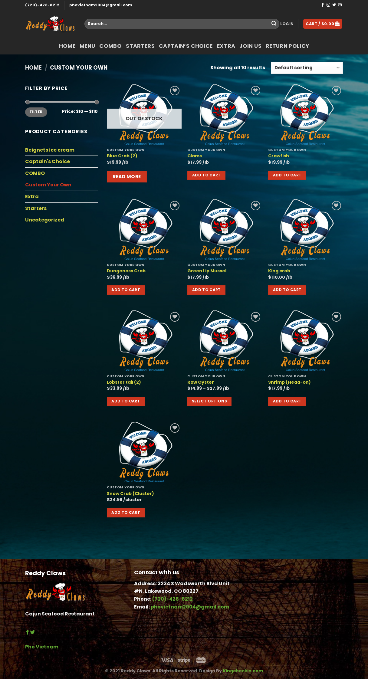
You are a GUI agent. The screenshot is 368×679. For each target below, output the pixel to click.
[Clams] (224, 114)
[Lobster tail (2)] (144, 340)
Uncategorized (44, 219)
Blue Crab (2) (122, 156)
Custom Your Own (48, 184)
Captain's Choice (47, 161)
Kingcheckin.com (243, 671)
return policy (287, 46)
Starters (140, 46)
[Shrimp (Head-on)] (305, 340)
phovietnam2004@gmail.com (100, 5)
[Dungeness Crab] (144, 229)
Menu (87, 46)
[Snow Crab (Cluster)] (144, 452)
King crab (279, 271)
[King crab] (305, 229)
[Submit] (274, 24)
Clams (194, 156)
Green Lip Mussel (206, 271)
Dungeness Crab (126, 271)
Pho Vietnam (41, 646)
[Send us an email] (340, 5)
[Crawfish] (305, 114)
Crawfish (278, 156)
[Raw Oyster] (224, 340)
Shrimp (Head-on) (289, 382)
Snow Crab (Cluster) (130, 494)
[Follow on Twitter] (334, 5)
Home (67, 46)
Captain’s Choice (186, 46)
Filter (36, 112)
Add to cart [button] (206, 175)
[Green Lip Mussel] (224, 229)
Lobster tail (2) (124, 382)
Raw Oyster (200, 382)
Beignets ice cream (49, 149)
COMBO (110, 46)
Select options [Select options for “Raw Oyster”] (209, 401)
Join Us (250, 46)
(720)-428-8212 (42, 5)
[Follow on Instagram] (328, 5)
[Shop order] (307, 68)
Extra (226, 46)
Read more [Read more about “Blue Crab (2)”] (127, 176)
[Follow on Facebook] (322, 5)
